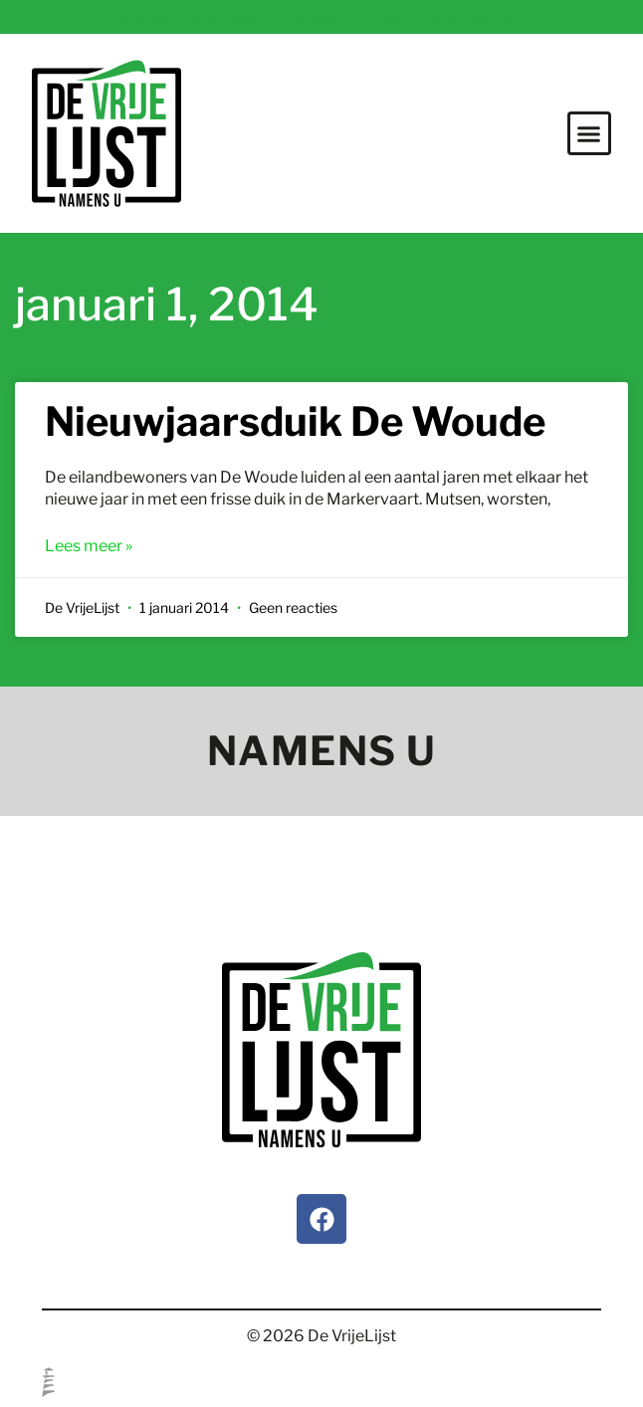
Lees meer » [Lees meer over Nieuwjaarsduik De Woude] (88, 545)
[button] (589, 133)
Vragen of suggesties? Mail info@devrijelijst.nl (321, 16)
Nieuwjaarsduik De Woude (295, 421)
